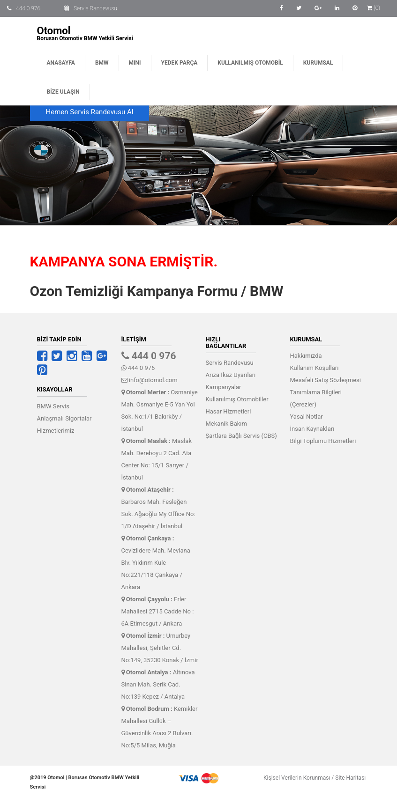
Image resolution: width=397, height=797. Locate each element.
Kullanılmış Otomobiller (237, 399)
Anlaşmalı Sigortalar (64, 418)
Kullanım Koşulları (314, 367)
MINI (135, 62)
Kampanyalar (223, 387)
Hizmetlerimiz (56, 430)
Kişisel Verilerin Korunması (295, 778)
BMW (102, 62)
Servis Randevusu (95, 8)
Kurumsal (318, 62)
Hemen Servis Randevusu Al (90, 112)
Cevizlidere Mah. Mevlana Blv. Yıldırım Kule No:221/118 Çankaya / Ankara (155, 562)
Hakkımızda (306, 355)
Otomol (54, 31)
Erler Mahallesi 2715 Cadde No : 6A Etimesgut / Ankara (157, 611)
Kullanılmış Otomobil (250, 62)
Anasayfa (61, 62)
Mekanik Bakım (226, 423)
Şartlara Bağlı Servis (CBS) (241, 435)
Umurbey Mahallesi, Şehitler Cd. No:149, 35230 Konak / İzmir (159, 648)
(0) (373, 8)
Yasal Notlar (306, 416)
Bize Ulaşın (63, 92)
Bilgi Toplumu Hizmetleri (323, 440)
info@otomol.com (149, 380)
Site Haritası (348, 778)
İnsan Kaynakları (312, 428)
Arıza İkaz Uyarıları (231, 374)
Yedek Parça (179, 62)
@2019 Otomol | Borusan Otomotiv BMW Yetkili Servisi (85, 782)
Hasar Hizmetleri (228, 411)
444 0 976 (28, 8)
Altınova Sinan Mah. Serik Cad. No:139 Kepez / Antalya (158, 684)
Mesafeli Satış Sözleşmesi (325, 380)
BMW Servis (53, 406)
